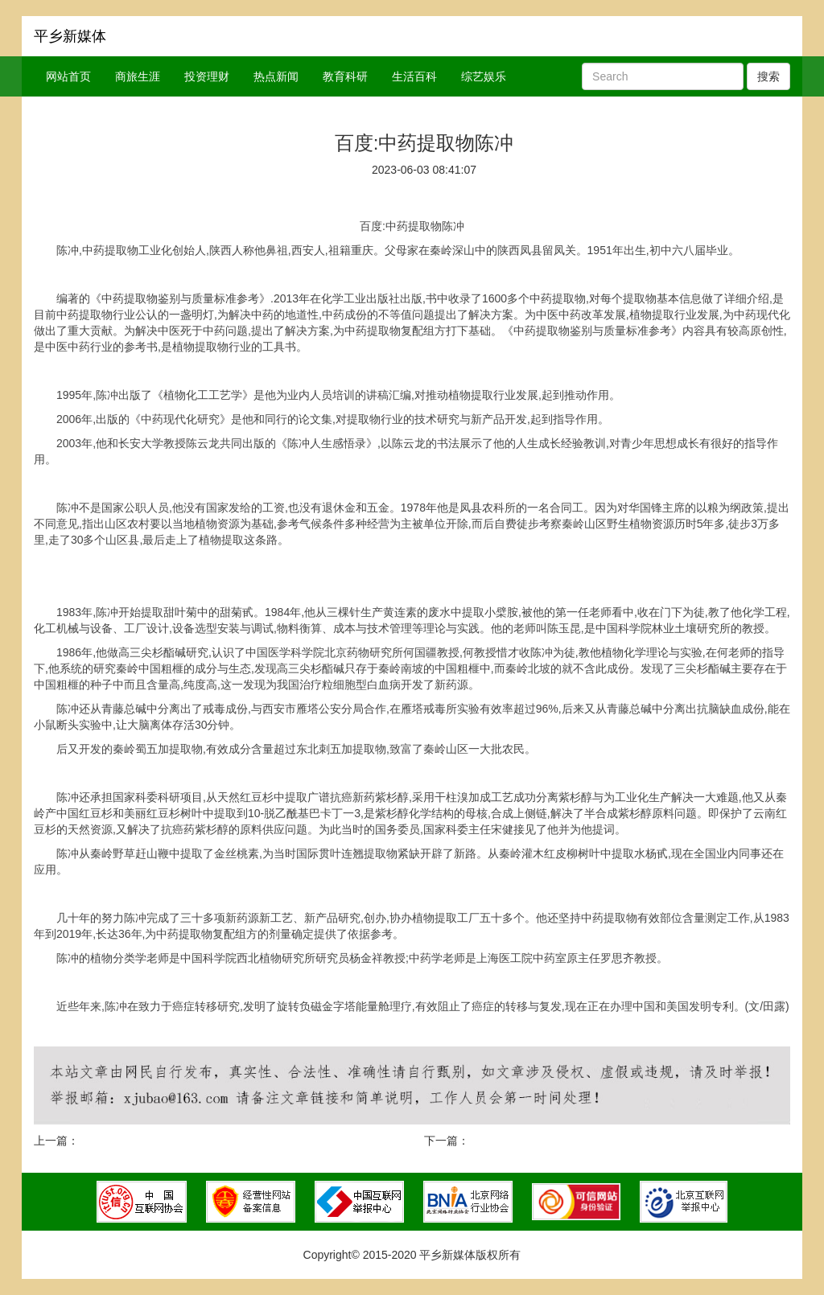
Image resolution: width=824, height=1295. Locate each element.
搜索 (768, 76)
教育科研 (345, 76)
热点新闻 (276, 76)
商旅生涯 (137, 76)
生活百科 (414, 76)
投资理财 (206, 76)
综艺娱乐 (483, 76)
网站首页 (68, 76)
